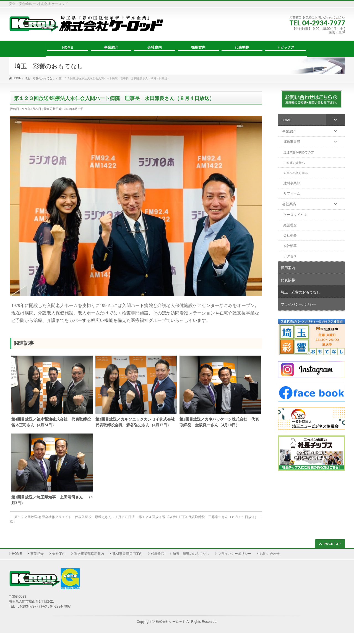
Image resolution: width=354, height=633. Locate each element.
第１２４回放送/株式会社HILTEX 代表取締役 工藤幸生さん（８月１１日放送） (200, 517)
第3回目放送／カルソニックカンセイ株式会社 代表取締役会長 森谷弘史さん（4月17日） (136, 422)
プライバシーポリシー (234, 554)
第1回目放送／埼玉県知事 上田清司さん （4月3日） (52, 500)
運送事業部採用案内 (89, 554)
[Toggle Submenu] (335, 119)
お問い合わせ (270, 554)
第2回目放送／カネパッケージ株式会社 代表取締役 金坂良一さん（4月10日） (219, 422)
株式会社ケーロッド (171, 622)
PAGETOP (332, 543)
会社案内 (59, 554)
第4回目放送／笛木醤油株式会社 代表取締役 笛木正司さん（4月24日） (52, 422)
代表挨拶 (157, 554)
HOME (17, 554)
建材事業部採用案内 (127, 554)
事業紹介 (37, 554)
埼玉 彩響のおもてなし (191, 554)
